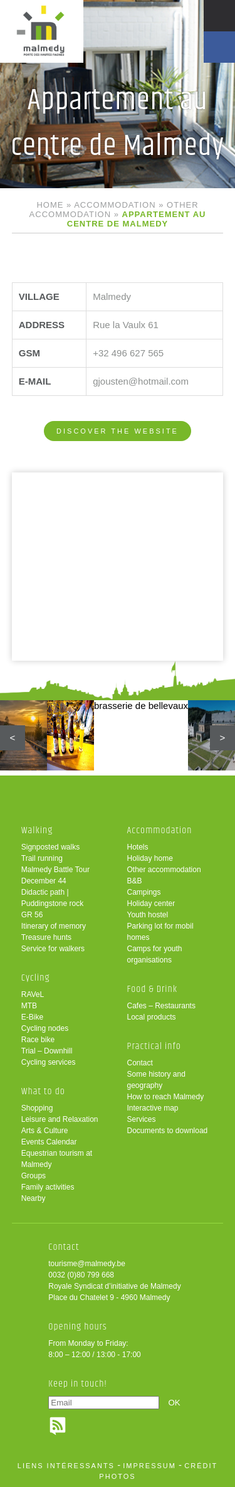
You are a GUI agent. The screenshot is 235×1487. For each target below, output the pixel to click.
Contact (140, 1062)
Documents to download (167, 1130)
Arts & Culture (44, 1130)
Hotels (138, 847)
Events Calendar (49, 1142)
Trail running (42, 858)
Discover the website (117, 431)
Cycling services (48, 1062)
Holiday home (150, 858)
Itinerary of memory (53, 926)
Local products (151, 1017)
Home (49, 205)
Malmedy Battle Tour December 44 (55, 875)
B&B (134, 881)
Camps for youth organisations (154, 954)
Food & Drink (152, 989)
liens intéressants (66, 1465)
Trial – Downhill (47, 1051)
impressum (149, 1465)
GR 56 (32, 914)
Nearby (33, 1198)
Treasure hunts (46, 937)
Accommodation (114, 205)
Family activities (48, 1187)
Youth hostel (148, 914)
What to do (43, 1091)
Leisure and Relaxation (59, 1119)
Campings (144, 892)
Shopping (37, 1108)
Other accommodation (164, 869)
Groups (33, 1175)
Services (141, 1119)
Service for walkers (53, 948)
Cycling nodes (44, 1028)
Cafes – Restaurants (161, 1005)
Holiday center (151, 903)
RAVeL (32, 994)
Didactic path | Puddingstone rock (52, 898)
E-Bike (32, 1017)
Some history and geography (156, 1080)
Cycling (35, 978)
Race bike (38, 1039)
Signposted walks (50, 847)
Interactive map (153, 1108)
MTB (29, 1005)
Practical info (154, 1046)
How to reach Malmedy (165, 1096)
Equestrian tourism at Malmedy (56, 1159)
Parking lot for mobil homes (160, 932)
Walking (37, 830)
